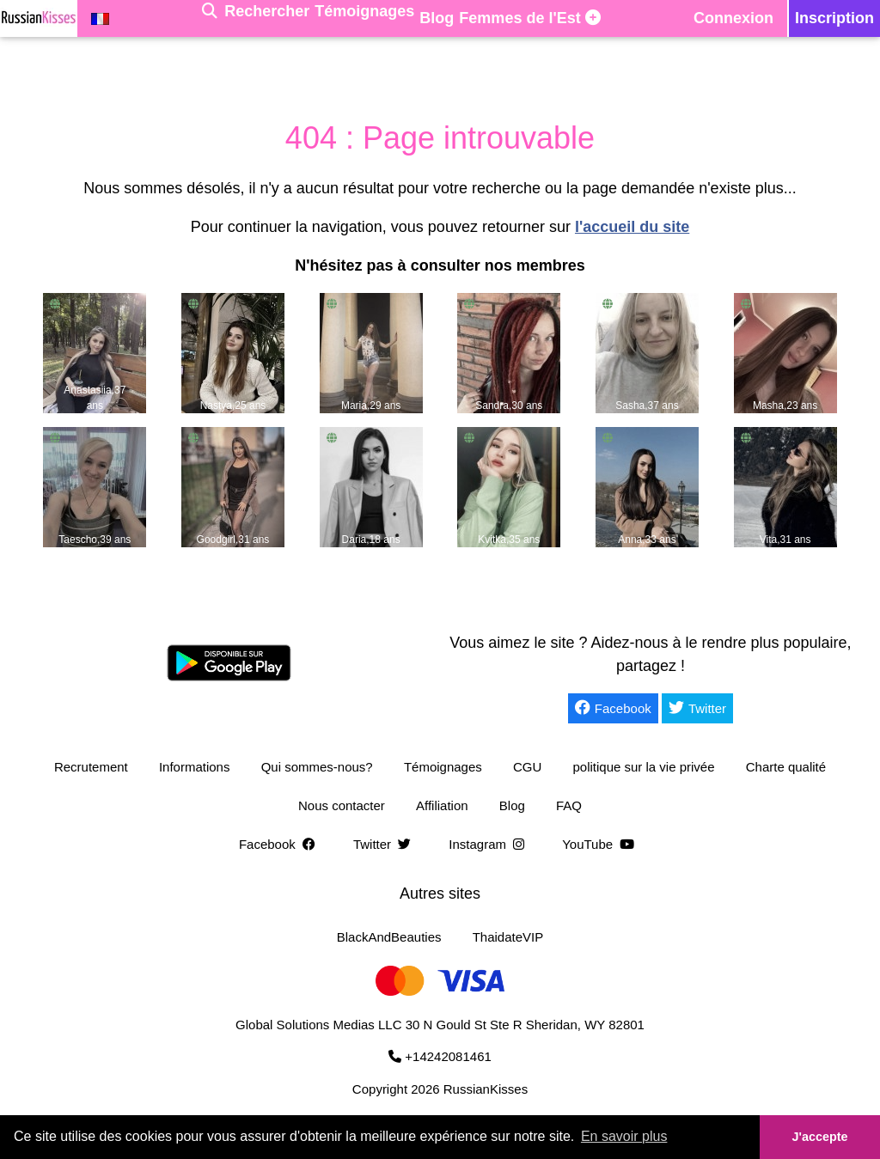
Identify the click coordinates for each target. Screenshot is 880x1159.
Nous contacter (341, 805)
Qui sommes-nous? (317, 766)
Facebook (613, 708)
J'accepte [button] (819, 1137)
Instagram (490, 844)
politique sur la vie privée (643, 766)
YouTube (601, 844)
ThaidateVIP (508, 937)
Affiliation (442, 805)
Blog (512, 805)
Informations (194, 766)
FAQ (569, 805)
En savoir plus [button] (624, 1136)
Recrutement (91, 766)
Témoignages (443, 766)
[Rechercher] (255, 18)
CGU (527, 766)
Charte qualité (786, 766)
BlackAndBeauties (389, 937)
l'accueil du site (632, 226)
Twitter (697, 708)
